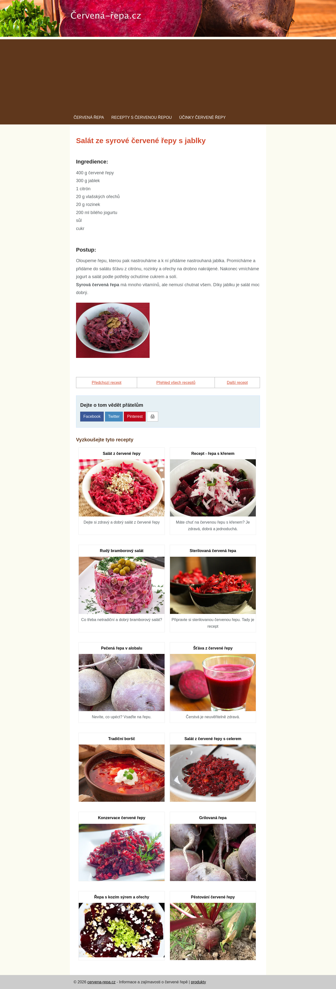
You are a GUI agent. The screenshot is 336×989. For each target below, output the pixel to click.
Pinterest (134, 416)
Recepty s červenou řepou (141, 117)
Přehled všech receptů (175, 382)
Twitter (114, 416)
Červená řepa (89, 117)
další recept (237, 382)
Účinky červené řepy (202, 117)
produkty (198, 982)
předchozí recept (106, 382)
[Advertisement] (168, 73)
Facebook (92, 416)
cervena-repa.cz (101, 982)
